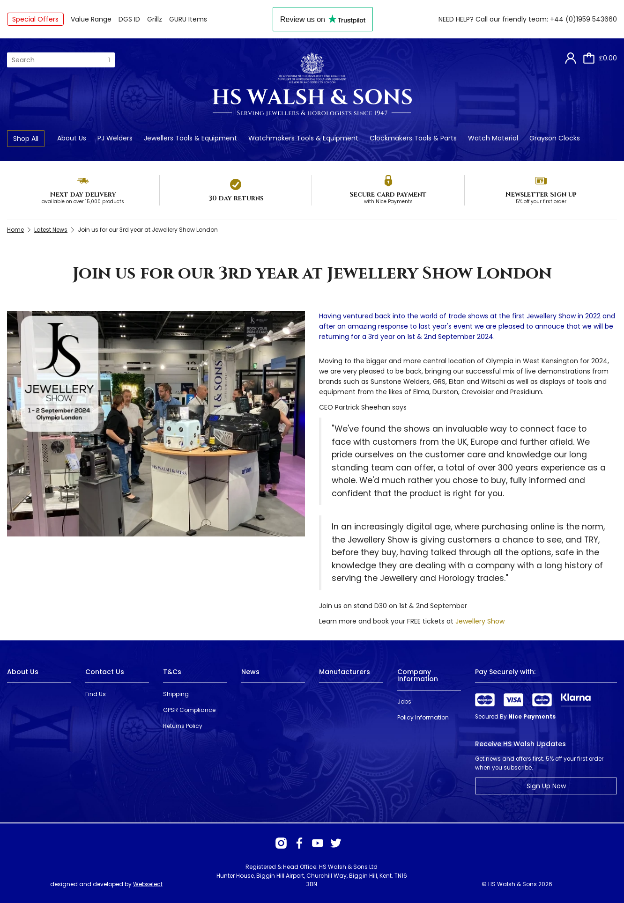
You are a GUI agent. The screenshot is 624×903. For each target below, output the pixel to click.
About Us (71, 138)
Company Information (417, 675)
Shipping (176, 694)
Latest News (50, 230)
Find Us (95, 694)
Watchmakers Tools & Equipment (303, 138)
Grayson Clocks (554, 138)
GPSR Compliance (189, 710)
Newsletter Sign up (541, 194)
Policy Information (423, 717)
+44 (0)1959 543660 (583, 19)
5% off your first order (541, 201)
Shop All (25, 138)
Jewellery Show (480, 621)
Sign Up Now (546, 786)
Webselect (148, 884)
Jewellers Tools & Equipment (190, 138)
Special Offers (35, 19)
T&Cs (172, 671)
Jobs (404, 701)
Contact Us (104, 671)
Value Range (91, 19)
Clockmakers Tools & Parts (413, 138)
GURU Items (188, 19)
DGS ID (129, 19)
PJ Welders (115, 138)
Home (15, 230)
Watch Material (493, 138)
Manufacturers (344, 671)
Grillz (154, 19)
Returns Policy (182, 726)
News (250, 671)
